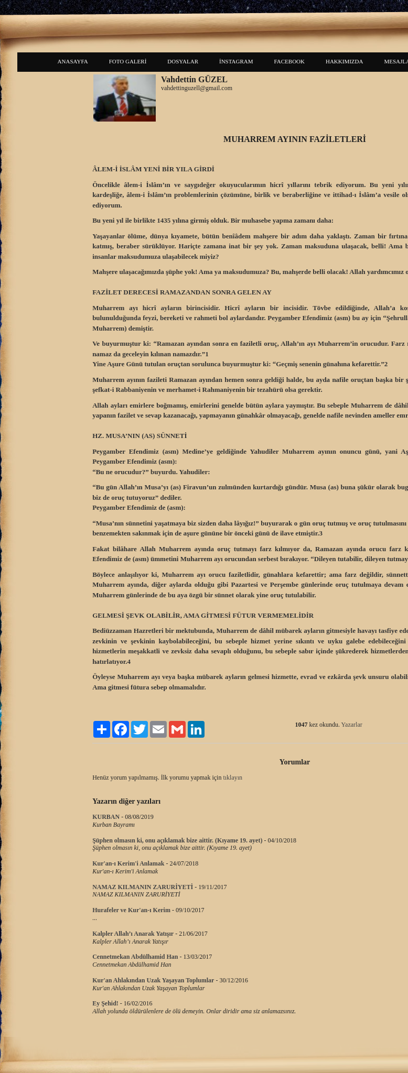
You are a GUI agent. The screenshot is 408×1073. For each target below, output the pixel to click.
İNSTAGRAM (236, 61)
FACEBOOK (289, 61)
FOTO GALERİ (128, 61)
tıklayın (232, 777)
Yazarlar (351, 724)
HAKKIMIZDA (344, 61)
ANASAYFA (73, 61)
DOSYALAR (182, 61)
